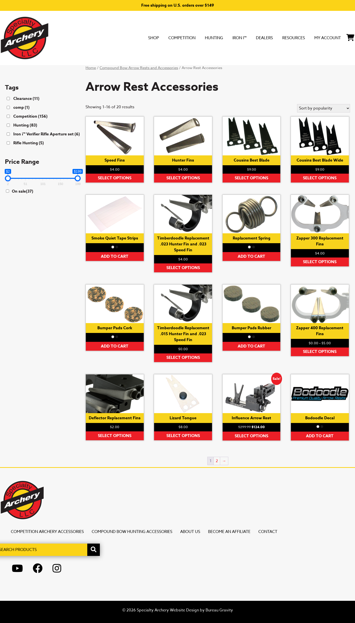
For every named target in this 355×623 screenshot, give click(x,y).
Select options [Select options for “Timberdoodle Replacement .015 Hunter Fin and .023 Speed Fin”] (183, 358)
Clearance (26, 99)
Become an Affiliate (229, 532)
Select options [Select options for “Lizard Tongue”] (183, 436)
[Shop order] (323, 108)
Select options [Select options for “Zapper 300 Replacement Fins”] (320, 262)
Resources (277, 37)
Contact (267, 532)
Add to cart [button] (114, 256)
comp (21, 107)
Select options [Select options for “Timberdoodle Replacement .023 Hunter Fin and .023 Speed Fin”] (183, 268)
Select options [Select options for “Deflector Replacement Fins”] (114, 436)
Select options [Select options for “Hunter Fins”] (183, 178)
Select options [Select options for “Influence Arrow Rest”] (251, 436)
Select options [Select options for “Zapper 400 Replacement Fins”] (320, 352)
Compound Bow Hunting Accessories (132, 532)
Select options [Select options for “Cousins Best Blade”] (251, 178)
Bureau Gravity (219, 610)
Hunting (181, 37)
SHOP (108, 37)
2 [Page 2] (217, 461)
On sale (22, 191)
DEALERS (241, 37)
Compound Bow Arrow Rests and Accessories (139, 68)
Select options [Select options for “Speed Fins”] (114, 178)
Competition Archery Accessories (47, 532)
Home (91, 68)
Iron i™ (211, 37)
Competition (142, 37)
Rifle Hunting (28, 143)
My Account (318, 37)
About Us (190, 532)
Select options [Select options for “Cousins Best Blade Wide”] (320, 178)
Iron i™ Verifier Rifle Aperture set (46, 134)
